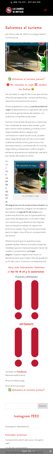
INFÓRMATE (27, 324)
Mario (12, 34)
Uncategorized (36, 34)
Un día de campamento (16, 447)
